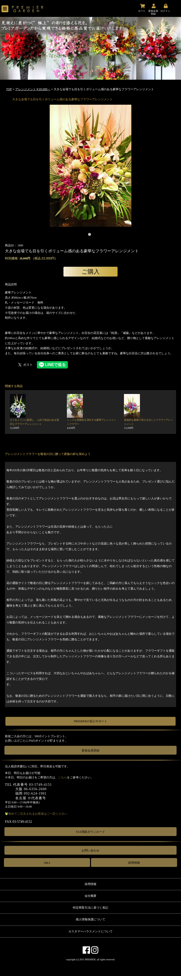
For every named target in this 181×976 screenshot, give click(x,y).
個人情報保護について (90, 919)
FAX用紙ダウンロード (90, 831)
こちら (62, 777)
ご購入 (91, 271)
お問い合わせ (90, 850)
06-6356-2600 (35, 789)
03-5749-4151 (40, 784)
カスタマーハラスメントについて (90, 931)
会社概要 (90, 895)
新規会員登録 (90, 750)
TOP (9, 89)
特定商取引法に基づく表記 (90, 907)
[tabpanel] (90, 166)
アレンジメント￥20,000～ (32, 89)
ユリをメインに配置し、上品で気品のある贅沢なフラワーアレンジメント (34, 423)
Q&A (47, 862)
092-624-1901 (35, 793)
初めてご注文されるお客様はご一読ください (37, 813)
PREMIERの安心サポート (90, 721)
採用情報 (134, 862)
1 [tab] (90, 235)
